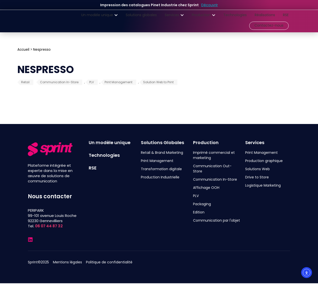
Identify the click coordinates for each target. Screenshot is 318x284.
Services (254, 142)
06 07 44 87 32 (49, 226)
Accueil (23, 49)
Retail (25, 82)
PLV (91, 82)
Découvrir (209, 4)
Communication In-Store (59, 82)
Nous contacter (50, 196)
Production (206, 142)
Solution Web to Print (158, 82)
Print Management (118, 82)
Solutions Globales (162, 142)
